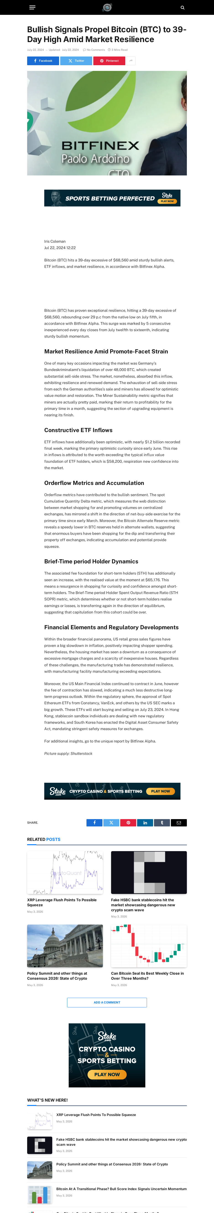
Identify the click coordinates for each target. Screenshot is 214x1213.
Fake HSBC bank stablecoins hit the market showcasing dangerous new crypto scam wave (143, 905)
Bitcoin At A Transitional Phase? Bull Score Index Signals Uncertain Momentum (121, 1189)
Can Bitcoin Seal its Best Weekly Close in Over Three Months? (147, 976)
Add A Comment (107, 1002)
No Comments (94, 49)
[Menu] (32, 7)
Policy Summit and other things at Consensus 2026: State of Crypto (57, 976)
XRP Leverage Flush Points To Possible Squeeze (62, 902)
